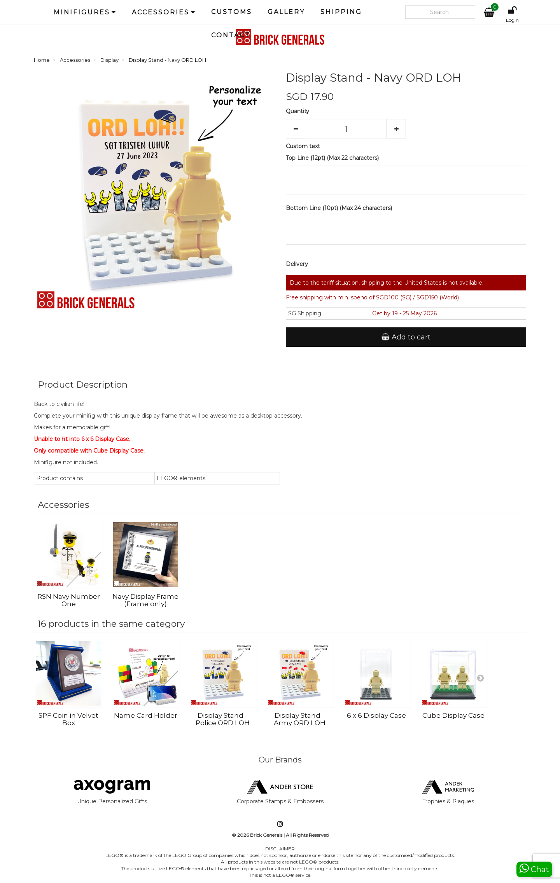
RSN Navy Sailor (68, 596)
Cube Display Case (453, 715)
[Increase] (396, 128)
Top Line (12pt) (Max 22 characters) (332, 157)
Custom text (303, 146)
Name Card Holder (145, 715)
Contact (230, 35)
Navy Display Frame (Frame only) (222, 600)
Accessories (160, 12)
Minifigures (82, 12)
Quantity (297, 111)
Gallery (286, 12)
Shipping (341, 12)
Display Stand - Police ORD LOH (223, 719)
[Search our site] (440, 12)
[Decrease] (295, 128)
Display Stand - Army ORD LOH (300, 719)
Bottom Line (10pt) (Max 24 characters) (339, 208)
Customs (231, 12)
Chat (534, 868)
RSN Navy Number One (145, 600)
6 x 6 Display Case (376, 715)
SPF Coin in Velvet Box (68, 719)
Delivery (297, 264)
